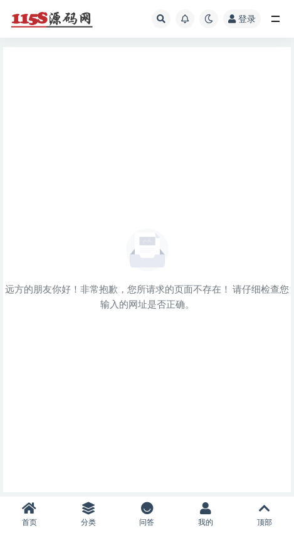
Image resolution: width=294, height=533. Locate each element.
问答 (147, 514)
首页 (29, 514)
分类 (88, 514)
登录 (242, 18)
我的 (205, 514)
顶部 (264, 514)
